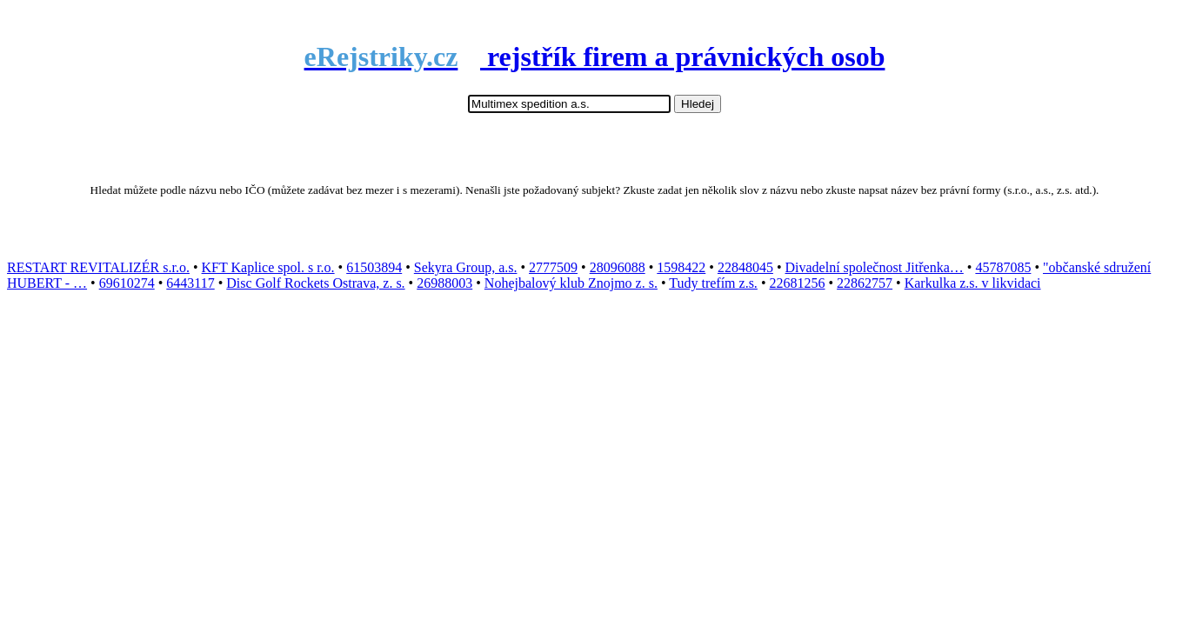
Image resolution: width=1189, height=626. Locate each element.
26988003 (444, 283)
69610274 (127, 283)
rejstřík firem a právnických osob (594, 56)
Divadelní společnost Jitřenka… (874, 267)
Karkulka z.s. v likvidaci (973, 283)
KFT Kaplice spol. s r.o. (268, 267)
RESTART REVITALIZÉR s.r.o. (98, 267)
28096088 (617, 267)
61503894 (374, 267)
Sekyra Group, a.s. (466, 267)
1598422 (681, 267)
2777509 (553, 267)
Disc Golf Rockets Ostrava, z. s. (315, 283)
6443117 (190, 283)
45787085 (1003, 267)
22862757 (864, 283)
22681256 (797, 283)
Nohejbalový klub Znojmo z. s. (571, 283)
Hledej (697, 103)
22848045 (745, 267)
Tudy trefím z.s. (713, 283)
